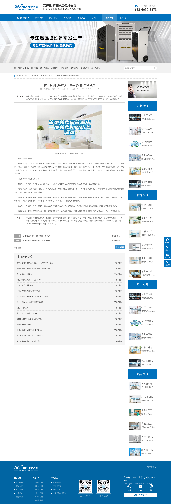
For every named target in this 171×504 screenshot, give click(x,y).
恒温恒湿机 (39, 497)
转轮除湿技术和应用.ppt (25, 324)
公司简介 (19, 493)
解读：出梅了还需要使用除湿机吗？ (148, 205)
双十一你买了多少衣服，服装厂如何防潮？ (32, 296)
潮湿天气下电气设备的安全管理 (148, 410)
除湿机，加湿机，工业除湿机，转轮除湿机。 (148, 218)
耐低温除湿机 (40, 500)
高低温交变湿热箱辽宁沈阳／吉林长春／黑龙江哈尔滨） (148, 423)
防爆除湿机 (85, 68)
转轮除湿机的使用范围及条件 (148, 397)
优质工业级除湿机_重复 (148, 115)
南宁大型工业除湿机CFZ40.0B (28, 313)
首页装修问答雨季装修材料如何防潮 (36, 241)
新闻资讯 (109, 18)
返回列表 (119, 247)
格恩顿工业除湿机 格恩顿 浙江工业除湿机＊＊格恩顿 (148, 450)
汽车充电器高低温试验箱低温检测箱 (30, 336)
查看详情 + (116, 236)
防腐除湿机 (74, 68)
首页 (26, 76)
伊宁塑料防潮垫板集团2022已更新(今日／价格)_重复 (148, 142)
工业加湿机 (55, 68)
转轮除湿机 (39, 493)
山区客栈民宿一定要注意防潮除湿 (29, 319)
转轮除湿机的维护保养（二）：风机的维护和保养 (35, 263)
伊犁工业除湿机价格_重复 (148, 129)
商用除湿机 (39, 486)
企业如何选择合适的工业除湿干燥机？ (148, 155)
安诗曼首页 (25, 18)
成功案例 (67, 18)
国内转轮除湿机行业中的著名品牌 (29, 280)
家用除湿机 (39, 490)
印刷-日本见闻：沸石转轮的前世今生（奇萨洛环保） (148, 231)
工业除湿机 (39, 482)
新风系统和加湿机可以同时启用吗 (29, 330)
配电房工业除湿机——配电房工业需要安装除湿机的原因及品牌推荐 (148, 271)
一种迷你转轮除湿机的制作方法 (28, 291)
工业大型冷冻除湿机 (24, 274)
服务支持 (81, 18)
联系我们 (124, 18)
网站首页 (17, 478)
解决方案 (53, 18)
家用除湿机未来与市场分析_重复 (29, 341)
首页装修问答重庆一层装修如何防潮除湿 (66, 76)
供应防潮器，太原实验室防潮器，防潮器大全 (33, 268)
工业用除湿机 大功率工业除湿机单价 (30, 302)
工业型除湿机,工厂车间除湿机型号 (148, 383)
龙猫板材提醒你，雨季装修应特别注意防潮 (148, 182)
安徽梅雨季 (146, 245)
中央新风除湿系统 (31, 68)
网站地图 (150, 467)
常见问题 (44, 76)
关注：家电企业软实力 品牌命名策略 (148, 437)
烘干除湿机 (44, 68)
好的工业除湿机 (22, 308)
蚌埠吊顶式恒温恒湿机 (25, 285)
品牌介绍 (95, 18)
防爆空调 (64, 68)
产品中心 (39, 18)
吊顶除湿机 (95, 68)
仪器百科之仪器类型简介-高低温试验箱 (148, 169)
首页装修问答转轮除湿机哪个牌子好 (36, 236)
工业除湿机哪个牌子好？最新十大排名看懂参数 (148, 258)
